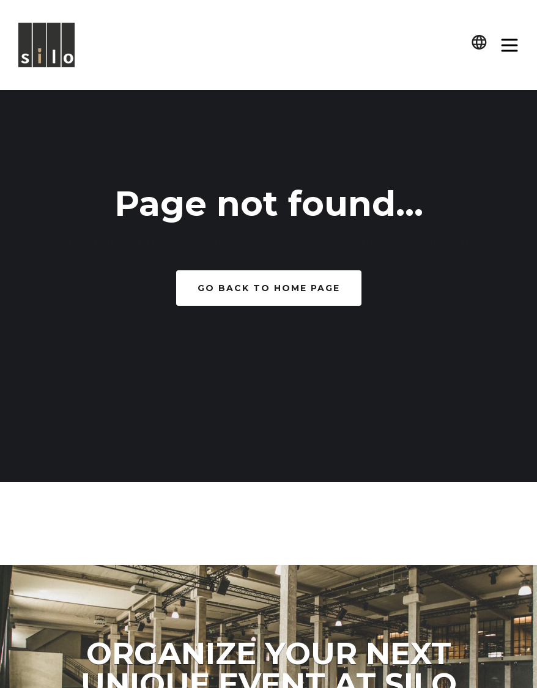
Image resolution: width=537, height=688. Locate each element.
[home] (46, 45)
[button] (479, 45)
